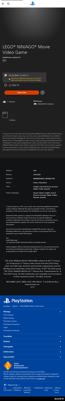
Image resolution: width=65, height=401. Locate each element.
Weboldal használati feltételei (27, 390)
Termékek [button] (33, 336)
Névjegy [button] (33, 311)
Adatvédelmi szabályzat (17, 389)
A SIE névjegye (9, 315)
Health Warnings (11, 240)
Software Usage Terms (57, 390)
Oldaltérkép (39, 388)
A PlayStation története (11, 330)
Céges (6, 327)
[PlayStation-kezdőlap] (32, 3)
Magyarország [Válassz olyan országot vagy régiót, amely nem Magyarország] (12, 385)
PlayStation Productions (12, 324)
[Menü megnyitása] (3, 4)
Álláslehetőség (9, 318)
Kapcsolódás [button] (33, 357)
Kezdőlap (7, 306)
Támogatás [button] (33, 346)
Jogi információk (8, 389)
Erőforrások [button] (33, 352)
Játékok (15, 306)
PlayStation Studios (10, 321)
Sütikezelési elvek (48, 389)
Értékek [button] (33, 341)
